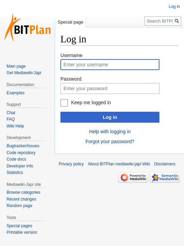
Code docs (16, 159)
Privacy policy (71, 164)
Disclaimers (164, 164)
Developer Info (19, 166)
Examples (15, 93)
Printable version (21, 232)
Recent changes (21, 199)
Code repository (21, 152)
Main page (16, 66)
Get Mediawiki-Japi (23, 72)
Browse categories (23, 192)
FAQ (10, 119)
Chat (10, 112)
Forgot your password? (109, 141)
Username (71, 55)
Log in (110, 117)
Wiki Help (15, 126)
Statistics (14, 172)
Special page (70, 22)
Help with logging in (109, 131)
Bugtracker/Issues (22, 146)
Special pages (19, 225)
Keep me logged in (91, 102)
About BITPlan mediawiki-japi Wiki (119, 164)
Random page (19, 205)
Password (70, 79)
